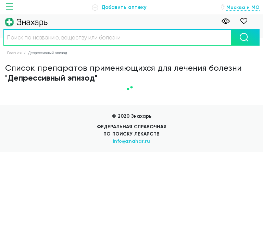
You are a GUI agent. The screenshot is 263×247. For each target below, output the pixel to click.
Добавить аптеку (119, 7)
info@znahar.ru (131, 141)
